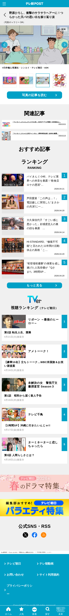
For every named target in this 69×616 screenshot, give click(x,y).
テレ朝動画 (46, 563)
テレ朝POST (34, 3)
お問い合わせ (15, 574)
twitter (25, 535)
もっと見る (34, 285)
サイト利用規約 (49, 574)
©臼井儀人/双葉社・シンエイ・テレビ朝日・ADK (45, 552)
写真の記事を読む (34, 95)
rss (43, 535)
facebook (34, 535)
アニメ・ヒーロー (13, 552)
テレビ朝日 (14, 563)
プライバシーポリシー (19, 590)
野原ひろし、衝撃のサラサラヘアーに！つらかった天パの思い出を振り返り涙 (27, 552)
